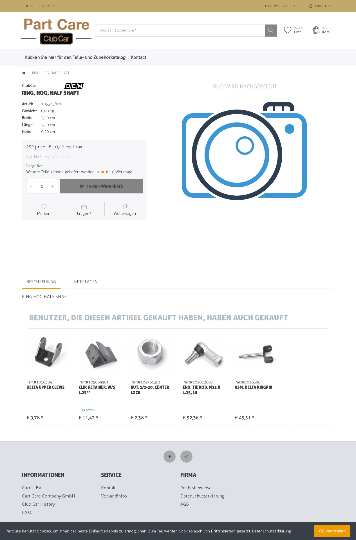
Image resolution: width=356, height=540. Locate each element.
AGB (184, 504)
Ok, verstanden (332, 531)
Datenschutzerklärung (202, 496)
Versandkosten (64, 157)
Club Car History (38, 504)
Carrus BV (31, 488)
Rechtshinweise (196, 488)
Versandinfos (114, 496)
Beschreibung (41, 281)
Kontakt (109, 488)
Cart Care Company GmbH (48, 496)
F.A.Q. (27, 512)
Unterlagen (85, 281)
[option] (245, 172)
